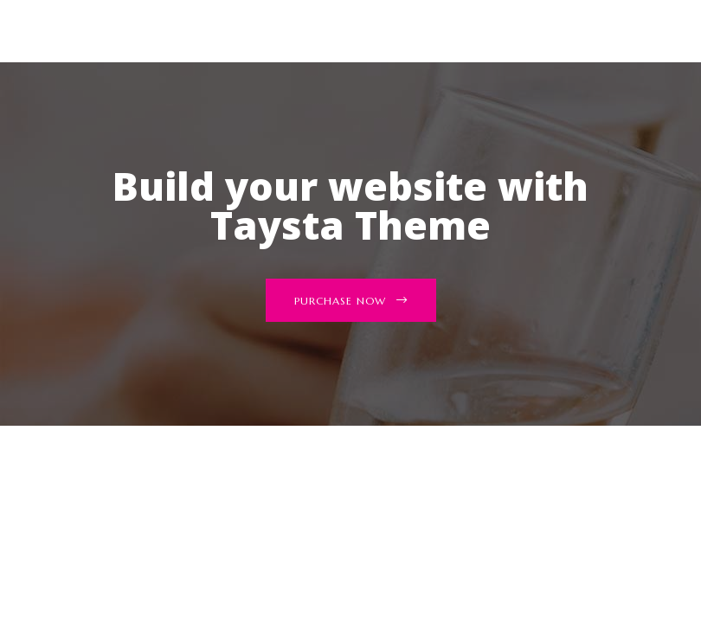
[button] (351, 300)
